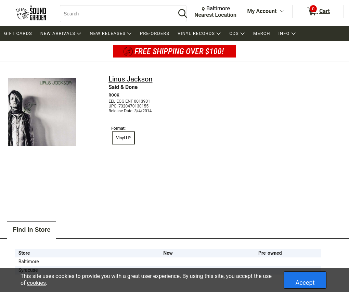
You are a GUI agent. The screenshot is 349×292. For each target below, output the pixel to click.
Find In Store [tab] (31, 229)
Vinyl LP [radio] (123, 138)
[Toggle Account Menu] (282, 12)
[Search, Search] (114, 13)
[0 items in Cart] (318, 12)
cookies (36, 283)
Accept (304, 282)
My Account (262, 11)
